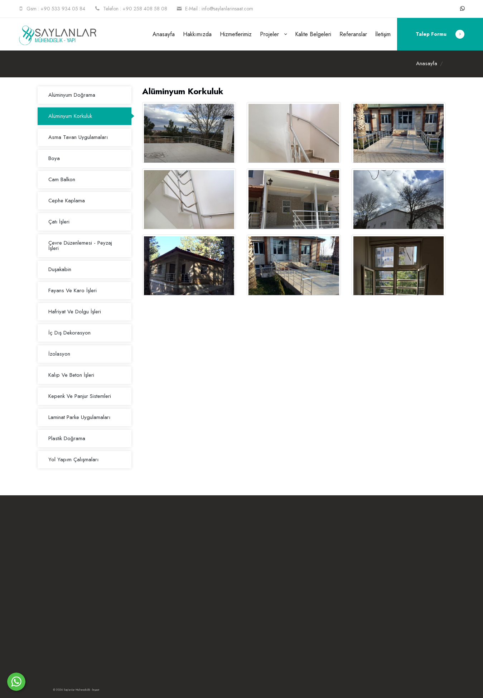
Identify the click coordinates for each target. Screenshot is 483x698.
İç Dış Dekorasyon (69, 333)
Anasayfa (164, 34)
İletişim (383, 34)
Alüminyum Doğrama (71, 95)
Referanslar (353, 34)
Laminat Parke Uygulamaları (79, 417)
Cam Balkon (61, 179)
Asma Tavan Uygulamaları (78, 137)
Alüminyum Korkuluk (70, 116)
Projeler (270, 34)
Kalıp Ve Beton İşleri (71, 375)
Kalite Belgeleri (313, 34)
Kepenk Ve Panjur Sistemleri (79, 396)
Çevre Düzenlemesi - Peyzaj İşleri (80, 245)
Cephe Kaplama (66, 200)
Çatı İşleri (58, 222)
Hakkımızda (197, 34)
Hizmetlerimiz (236, 34)
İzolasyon (59, 354)
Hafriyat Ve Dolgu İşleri (74, 312)
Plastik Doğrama (66, 438)
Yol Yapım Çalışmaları (73, 459)
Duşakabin (59, 269)
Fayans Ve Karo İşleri (72, 290)
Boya (54, 158)
